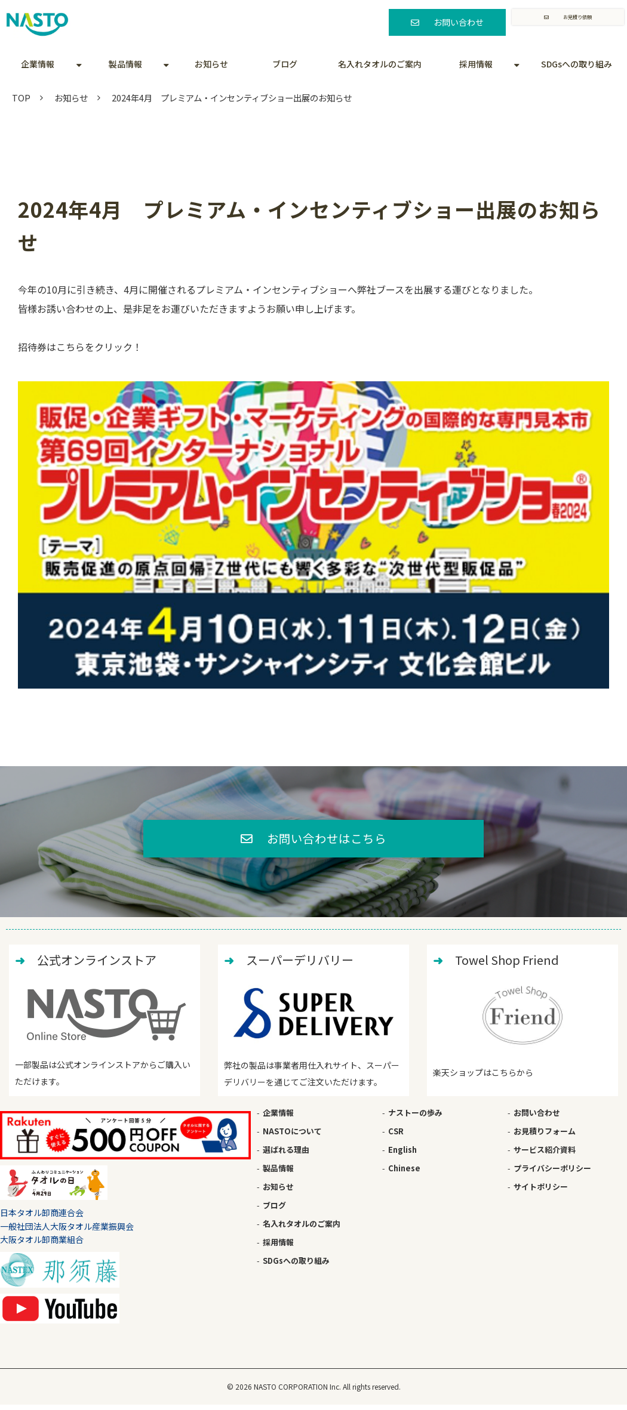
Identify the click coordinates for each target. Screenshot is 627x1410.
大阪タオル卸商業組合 (42, 1244)
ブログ (284, 64)
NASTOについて (292, 1135)
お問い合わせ (454, 22)
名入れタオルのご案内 (380, 64)
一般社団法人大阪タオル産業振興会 (67, 1231)
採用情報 (476, 64)
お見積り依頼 (577, 22)
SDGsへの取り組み (576, 64)
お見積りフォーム (545, 1135)
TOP (21, 97)
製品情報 (125, 64)
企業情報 (37, 64)
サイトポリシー (541, 1191)
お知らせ (211, 64)
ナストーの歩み (415, 1117)
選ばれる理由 (286, 1154)
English (402, 1154)
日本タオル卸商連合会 (42, 1218)
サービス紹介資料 (545, 1154)
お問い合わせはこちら (327, 840)
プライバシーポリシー (552, 1172)
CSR (396, 1135)
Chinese (404, 1172)
